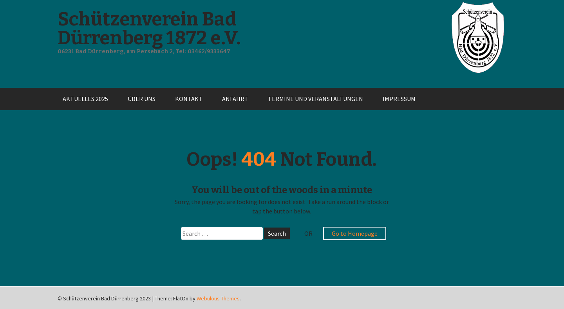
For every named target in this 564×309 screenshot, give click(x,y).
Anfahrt (235, 99)
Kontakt (188, 99)
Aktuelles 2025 (85, 99)
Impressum (399, 99)
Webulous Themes (218, 298)
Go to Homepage (355, 233)
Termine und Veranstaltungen (315, 99)
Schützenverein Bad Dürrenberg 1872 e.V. (149, 28)
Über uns (141, 99)
